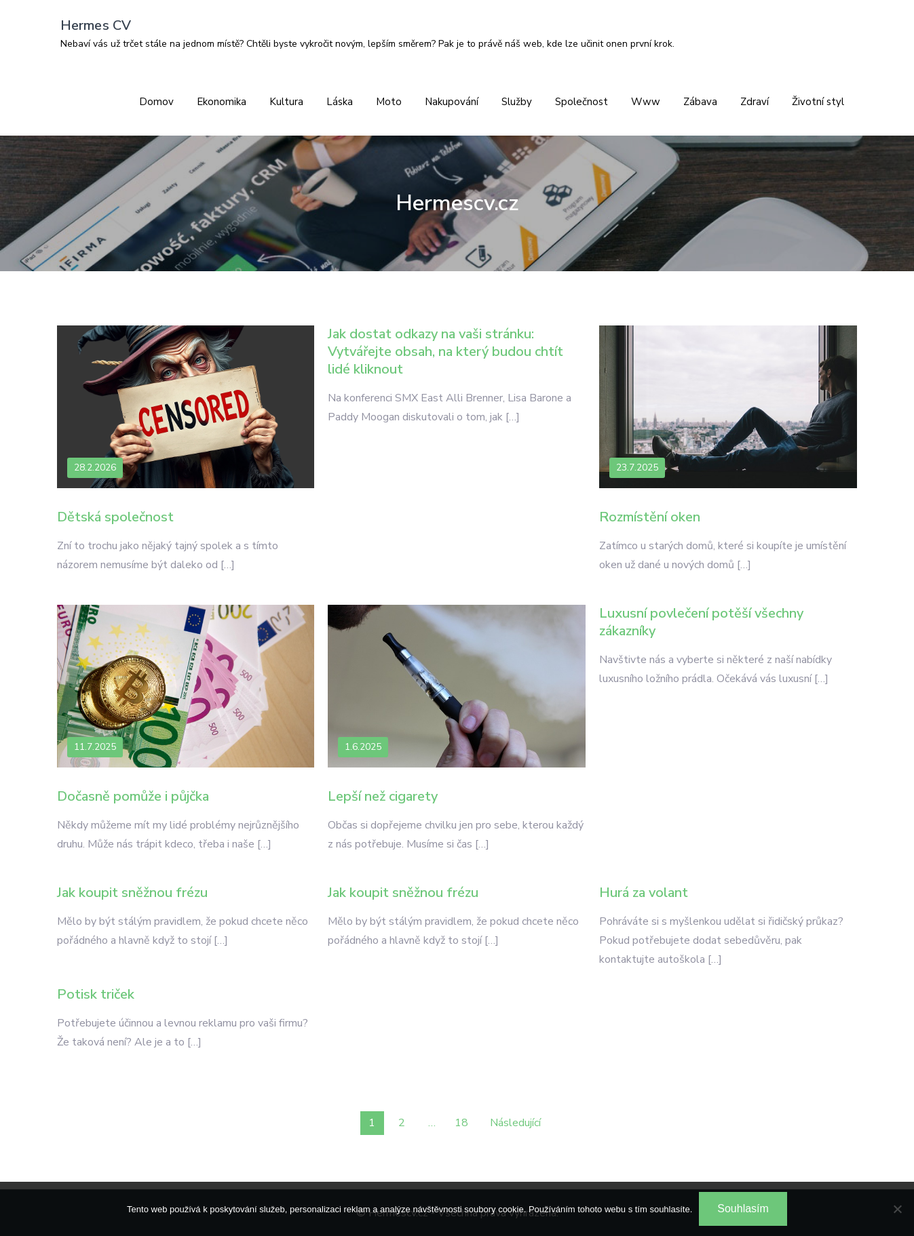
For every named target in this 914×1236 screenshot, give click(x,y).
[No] (897, 1209)
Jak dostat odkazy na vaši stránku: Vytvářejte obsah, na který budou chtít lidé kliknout (445, 351)
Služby (516, 101)
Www (645, 101)
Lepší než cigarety (383, 796)
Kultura (286, 101)
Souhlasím (743, 1208)
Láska (339, 101)
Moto (389, 101)
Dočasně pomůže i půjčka (133, 796)
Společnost (581, 101)
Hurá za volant (643, 892)
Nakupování (451, 101)
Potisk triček (95, 994)
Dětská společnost (115, 517)
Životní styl (818, 101)
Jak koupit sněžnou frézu (132, 892)
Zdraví (754, 101)
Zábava (700, 101)
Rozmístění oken (649, 517)
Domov (156, 101)
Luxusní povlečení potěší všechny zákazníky (701, 622)
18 (461, 1122)
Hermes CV (96, 25)
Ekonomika (221, 101)
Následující (515, 1122)
